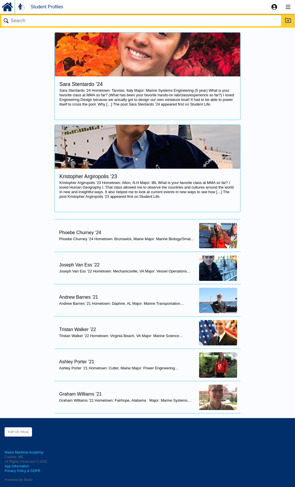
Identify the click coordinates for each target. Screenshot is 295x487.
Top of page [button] (18, 432)
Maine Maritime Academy (24, 452)
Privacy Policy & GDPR (22, 471)
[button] (274, 7)
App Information (17, 466)
